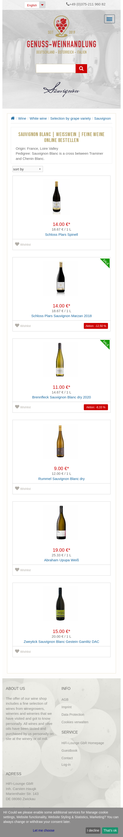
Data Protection (73, 714)
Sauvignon (102, 118)
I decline (93, 830)
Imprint (67, 707)
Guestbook (69, 750)
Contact (67, 758)
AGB (65, 699)
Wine (22, 118)
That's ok (110, 830)
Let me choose (43, 830)
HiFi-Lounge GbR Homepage (83, 743)
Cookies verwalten (75, 722)
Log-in (66, 764)
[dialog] (61, 822)
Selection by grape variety (70, 118)
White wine (38, 118)
